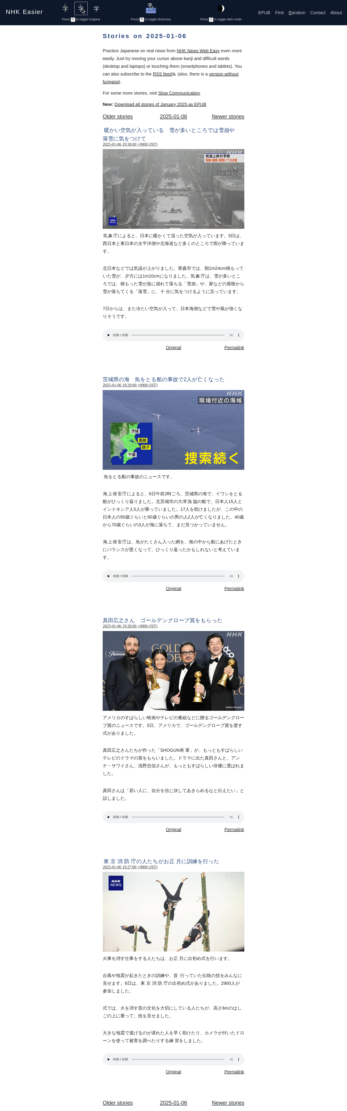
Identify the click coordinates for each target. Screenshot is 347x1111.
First (279, 12)
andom (297, 12)
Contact (318, 12)
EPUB (264, 12)
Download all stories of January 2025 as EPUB (160, 104)
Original (173, 347)
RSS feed (164, 74)
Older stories (118, 116)
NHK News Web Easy (198, 50)
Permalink (234, 347)
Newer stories (228, 116)
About (336, 12)
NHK (24, 10)
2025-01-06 (173, 116)
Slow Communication (179, 93)
